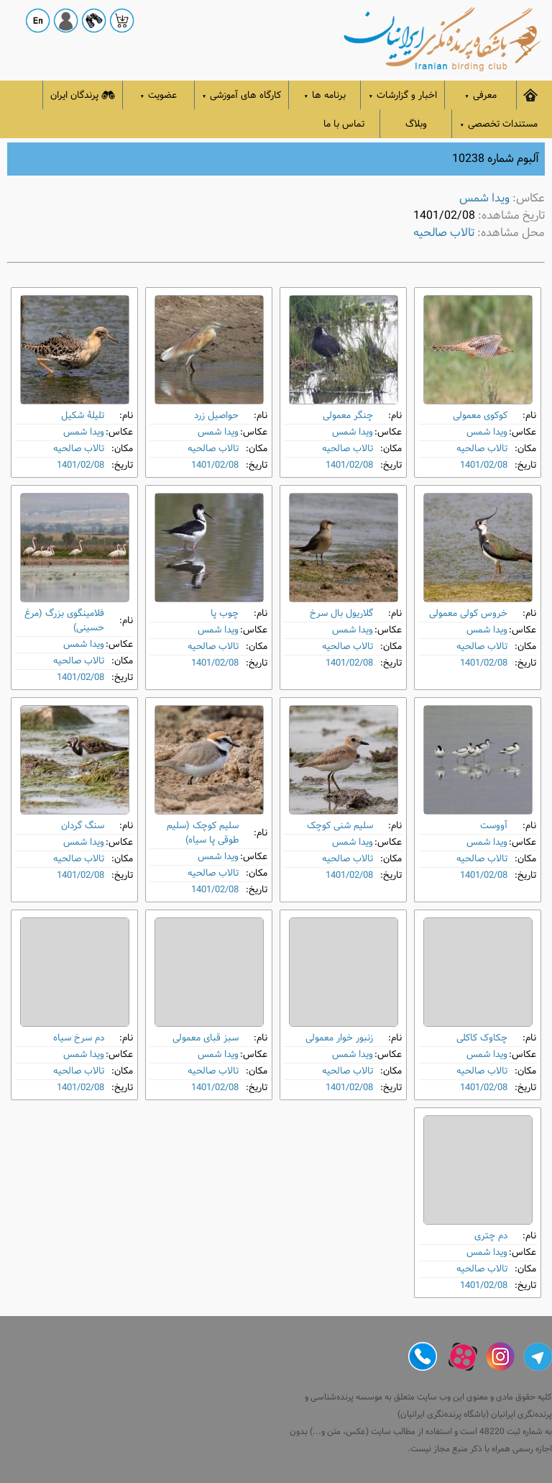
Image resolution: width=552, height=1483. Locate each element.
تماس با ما (343, 124)
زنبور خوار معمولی (339, 1038)
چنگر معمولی (348, 415)
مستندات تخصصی (498, 124)
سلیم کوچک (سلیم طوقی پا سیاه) (203, 832)
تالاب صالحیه (443, 232)
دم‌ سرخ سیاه (78, 1038)
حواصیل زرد (216, 415)
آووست (493, 825)
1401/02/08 (483, 465)
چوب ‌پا (225, 613)
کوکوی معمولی (480, 415)
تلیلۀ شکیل (82, 415)
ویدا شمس (484, 198)
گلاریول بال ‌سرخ (341, 613)
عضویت (159, 95)
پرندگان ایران (82, 95)
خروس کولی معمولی (468, 613)
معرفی (480, 95)
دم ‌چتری (490, 1236)
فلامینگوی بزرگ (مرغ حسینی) (64, 620)
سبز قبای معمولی (205, 1038)
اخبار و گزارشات (402, 95)
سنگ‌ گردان (82, 825)
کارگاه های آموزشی (242, 95)
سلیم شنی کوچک (340, 825)
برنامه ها (325, 95)
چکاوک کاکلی (481, 1038)
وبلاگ (416, 124)
